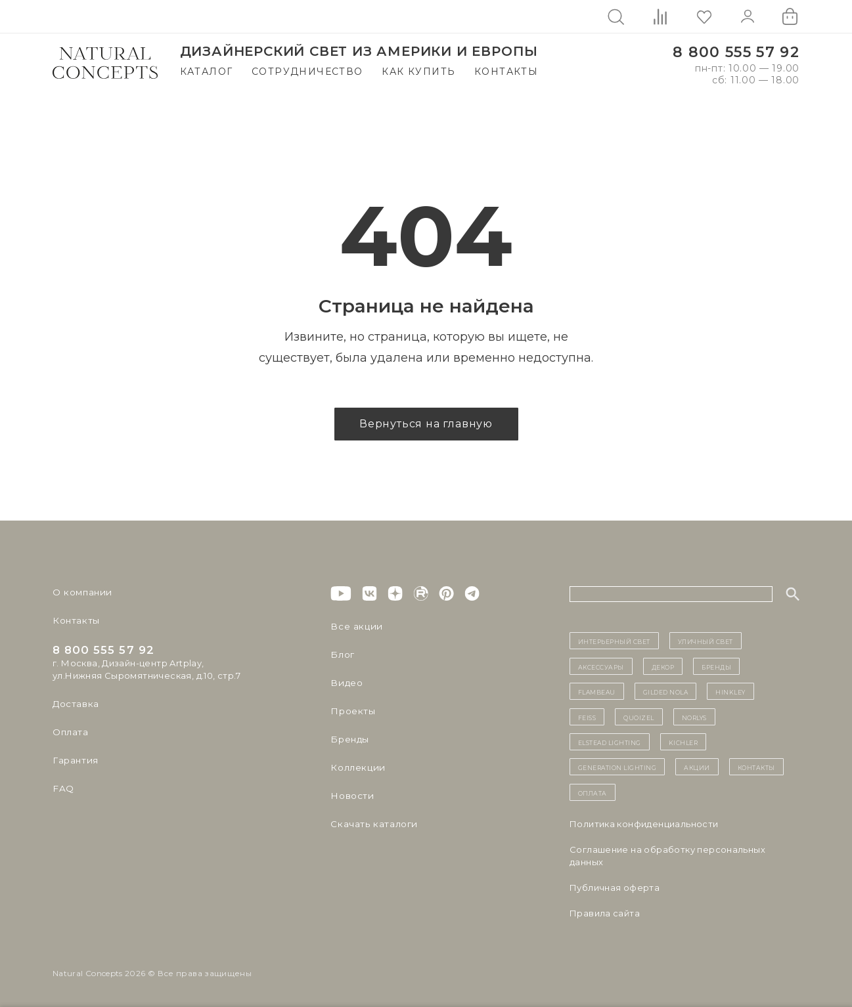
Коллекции (356, 767)
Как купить (418, 71)
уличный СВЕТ (705, 640)
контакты (756, 766)
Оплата (70, 732)
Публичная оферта (615, 887)
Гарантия (74, 760)
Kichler (683, 742)
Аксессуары (601, 666)
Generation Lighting (617, 766)
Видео (345, 682)
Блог (341, 654)
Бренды (348, 739)
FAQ (62, 788)
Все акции (354, 626)
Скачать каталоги (371, 824)
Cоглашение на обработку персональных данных (667, 855)
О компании (80, 592)
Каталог (206, 71)
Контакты (506, 71)
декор (663, 666)
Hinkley (730, 691)
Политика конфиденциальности (644, 824)
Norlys (694, 717)
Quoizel (638, 717)
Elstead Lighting (609, 742)
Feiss (587, 717)
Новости (351, 795)
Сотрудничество (307, 71)
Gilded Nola (665, 691)
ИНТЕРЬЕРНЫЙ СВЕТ (614, 640)
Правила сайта (605, 913)
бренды (716, 666)
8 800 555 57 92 (736, 52)
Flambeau (597, 691)
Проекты (351, 711)
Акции (697, 766)
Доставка (75, 703)
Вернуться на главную (426, 424)
